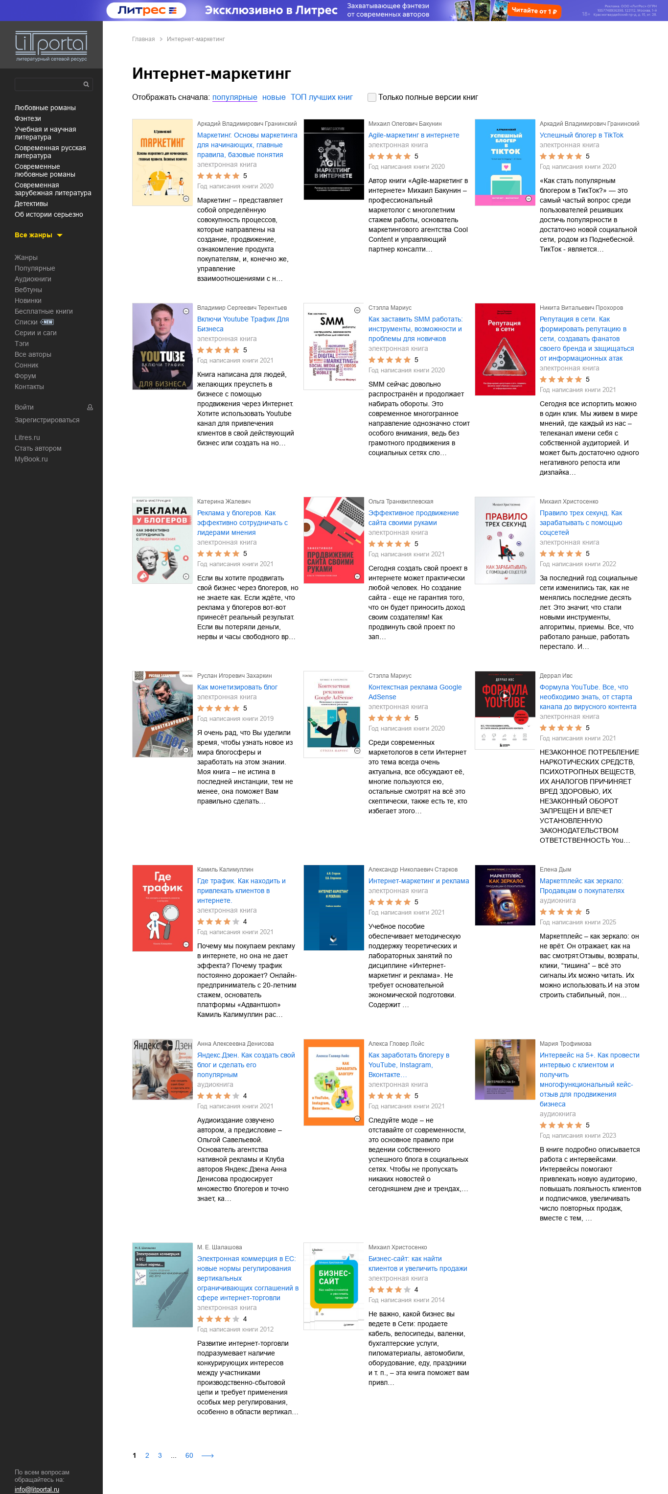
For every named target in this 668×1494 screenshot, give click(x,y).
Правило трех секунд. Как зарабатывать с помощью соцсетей (581, 522)
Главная (143, 39)
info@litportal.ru (37, 1489)
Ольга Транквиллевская (401, 501)
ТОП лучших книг (322, 97)
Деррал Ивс (556, 675)
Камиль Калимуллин (225, 869)
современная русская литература (50, 152)
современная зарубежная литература (53, 189)
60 (189, 1455)
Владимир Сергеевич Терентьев (242, 307)
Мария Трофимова (566, 1043)
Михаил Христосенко (569, 501)
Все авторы (33, 354)
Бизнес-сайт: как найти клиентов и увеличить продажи (418, 1263)
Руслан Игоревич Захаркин (234, 675)
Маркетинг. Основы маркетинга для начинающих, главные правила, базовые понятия (247, 145)
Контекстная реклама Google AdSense (415, 692)
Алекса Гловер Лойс (396, 1043)
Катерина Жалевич (224, 501)
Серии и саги (36, 333)
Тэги (22, 343)
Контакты (29, 387)
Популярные (35, 268)
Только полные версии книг (428, 97)
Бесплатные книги (44, 311)
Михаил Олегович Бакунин (405, 123)
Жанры (26, 257)
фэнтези (28, 118)
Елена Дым (555, 869)
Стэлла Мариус (390, 307)
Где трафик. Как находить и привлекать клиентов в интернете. (241, 890)
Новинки (28, 300)
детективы (31, 203)
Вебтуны (28, 290)
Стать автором (38, 448)
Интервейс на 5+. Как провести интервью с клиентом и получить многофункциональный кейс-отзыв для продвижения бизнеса (590, 1079)
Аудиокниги (33, 279)
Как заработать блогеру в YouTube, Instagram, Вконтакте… (409, 1065)
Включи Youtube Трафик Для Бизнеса (243, 324)
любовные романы (45, 108)
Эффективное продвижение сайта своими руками (414, 518)
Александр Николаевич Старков (413, 869)
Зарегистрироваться (47, 420)
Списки (26, 322)
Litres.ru (27, 437)
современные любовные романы (45, 170)
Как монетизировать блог (237, 687)
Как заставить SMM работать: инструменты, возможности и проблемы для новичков (416, 329)
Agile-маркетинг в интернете (414, 135)
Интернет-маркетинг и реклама (419, 881)
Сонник (26, 365)
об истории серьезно (49, 214)
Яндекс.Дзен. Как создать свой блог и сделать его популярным (246, 1065)
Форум (25, 376)
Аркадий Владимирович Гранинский (247, 123)
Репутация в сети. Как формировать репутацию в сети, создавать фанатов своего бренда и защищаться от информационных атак (587, 338)
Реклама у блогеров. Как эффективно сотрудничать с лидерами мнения (242, 522)
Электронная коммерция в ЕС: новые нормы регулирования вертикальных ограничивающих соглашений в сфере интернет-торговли (248, 1278)
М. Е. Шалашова (219, 1247)
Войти (24, 407)
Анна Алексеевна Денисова (235, 1043)
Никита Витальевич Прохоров (581, 307)
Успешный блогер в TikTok (581, 135)
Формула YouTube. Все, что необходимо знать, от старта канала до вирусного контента (588, 697)
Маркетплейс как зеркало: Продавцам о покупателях (582, 886)
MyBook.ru (31, 459)
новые (274, 97)
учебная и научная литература (45, 133)
